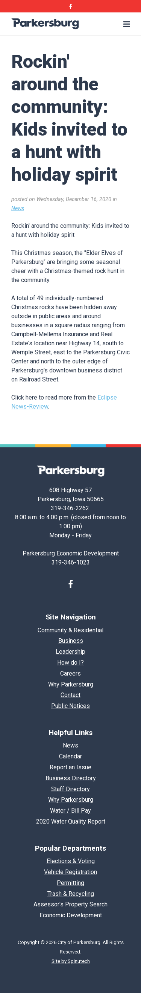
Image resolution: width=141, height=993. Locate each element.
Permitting (70, 882)
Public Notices (70, 705)
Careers (70, 673)
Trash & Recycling (70, 893)
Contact (70, 695)
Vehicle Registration (70, 872)
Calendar (70, 756)
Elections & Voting (71, 861)
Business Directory (70, 778)
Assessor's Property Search (70, 904)
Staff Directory (70, 789)
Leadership (70, 651)
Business (70, 640)
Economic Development (70, 915)
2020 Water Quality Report (70, 821)
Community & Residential (70, 630)
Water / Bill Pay (70, 810)
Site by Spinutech (71, 961)
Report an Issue (70, 767)
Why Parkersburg (70, 684)
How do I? (70, 662)
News (17, 208)
